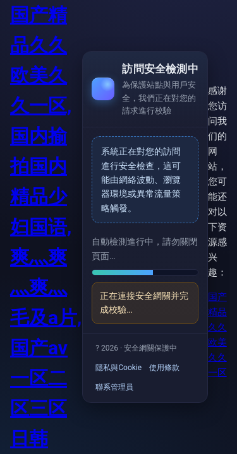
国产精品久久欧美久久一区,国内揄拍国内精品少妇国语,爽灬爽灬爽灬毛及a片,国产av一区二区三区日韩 (46, 227)
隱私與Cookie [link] (118, 367)
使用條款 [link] (164, 367)
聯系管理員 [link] (114, 387)
